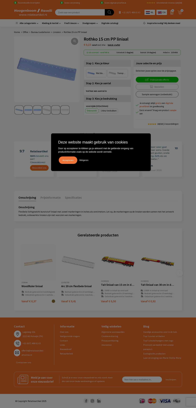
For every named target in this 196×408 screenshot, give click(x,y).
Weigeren (83, 160)
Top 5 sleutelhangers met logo (158, 340)
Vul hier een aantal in (96, 90)
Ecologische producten (154, 353)
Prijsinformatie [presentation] (50, 198)
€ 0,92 (148, 301)
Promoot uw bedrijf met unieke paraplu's (158, 347)
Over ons (64, 331)
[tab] (27, 198)
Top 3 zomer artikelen (154, 336)
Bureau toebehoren (40, 32)
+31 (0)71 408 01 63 (131, 12)
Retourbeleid (66, 353)
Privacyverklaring (109, 340)
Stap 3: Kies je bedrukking (101, 98)
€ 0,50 (108, 301)
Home (17, 32)
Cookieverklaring (109, 336)
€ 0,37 (28, 301)
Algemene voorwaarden (113, 331)
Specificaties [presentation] (73, 198)
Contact (64, 340)
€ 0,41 (68, 301)
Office (25, 32)
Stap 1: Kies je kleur (97, 63)
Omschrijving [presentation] (27, 198)
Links (62, 344)
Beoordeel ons (39, 167)
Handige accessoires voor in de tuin (160, 331)
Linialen (57, 32)
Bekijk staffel (114, 45)
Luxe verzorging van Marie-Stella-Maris (162, 357)
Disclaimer (106, 344)
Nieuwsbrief (66, 349)
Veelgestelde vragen (70, 336)
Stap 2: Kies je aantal (98, 83)
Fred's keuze (70, 23)
